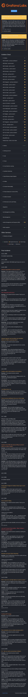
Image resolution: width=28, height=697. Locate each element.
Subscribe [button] (24, 16)
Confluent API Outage (6, 614)
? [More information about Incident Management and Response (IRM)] (23, 222)
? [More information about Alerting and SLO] (23, 150)
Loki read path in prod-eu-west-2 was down (11, 357)
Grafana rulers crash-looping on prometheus (11, 371)
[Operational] (24, 145)
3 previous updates (6, 31)
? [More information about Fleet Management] (23, 217)
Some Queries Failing (6, 500)
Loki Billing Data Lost (6, 389)
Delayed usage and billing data (8, 418)
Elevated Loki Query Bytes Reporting (9, 553)
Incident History (4, 693)
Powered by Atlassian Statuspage (21, 693)
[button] (14, 11)
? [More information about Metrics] (23, 145)
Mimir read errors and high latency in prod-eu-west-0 (13, 579)
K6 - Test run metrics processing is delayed (11, 651)
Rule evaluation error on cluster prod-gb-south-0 (12, 630)
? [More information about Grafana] (24, 58)
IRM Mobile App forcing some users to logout (11, 17)
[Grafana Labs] (14, 5)
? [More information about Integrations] (23, 207)
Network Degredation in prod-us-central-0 (10, 269)
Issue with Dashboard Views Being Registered (10, 36)
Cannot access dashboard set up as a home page (12, 398)
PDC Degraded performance (7, 292)
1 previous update (6, 48)
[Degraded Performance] (24, 60)
